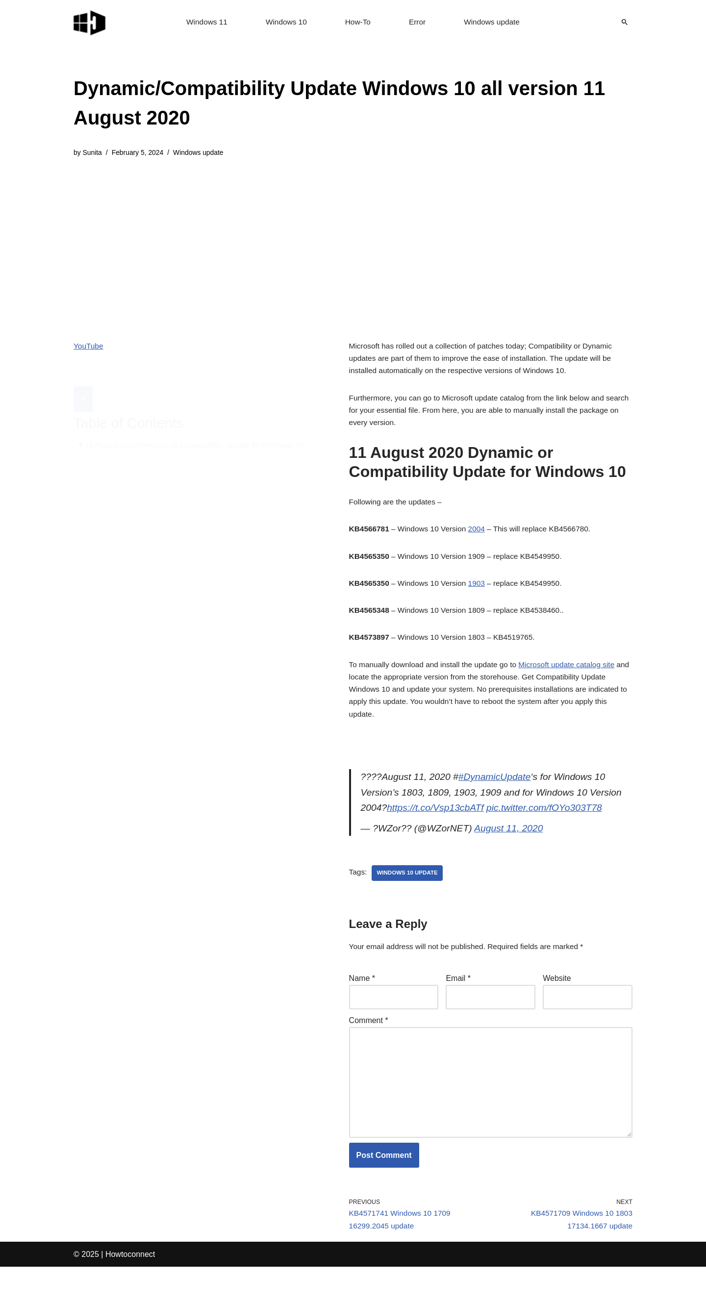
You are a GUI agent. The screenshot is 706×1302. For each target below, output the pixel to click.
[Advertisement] (353, 242)
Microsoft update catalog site (575, 677)
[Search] (625, 22)
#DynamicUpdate (499, 794)
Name (362, 1002)
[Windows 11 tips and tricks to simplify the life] (90, 22)
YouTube (89, 347)
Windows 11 (204, 22)
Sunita (93, 153)
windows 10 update (409, 894)
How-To (358, 22)
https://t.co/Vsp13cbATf (438, 827)
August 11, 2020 (514, 849)
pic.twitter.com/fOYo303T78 (551, 827)
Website (557, 1002)
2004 (481, 537)
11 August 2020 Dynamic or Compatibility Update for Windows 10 (198, 422)
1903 (481, 593)
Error (418, 22)
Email (458, 1002)
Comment (368, 1045)
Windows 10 (285, 22)
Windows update (494, 22)
